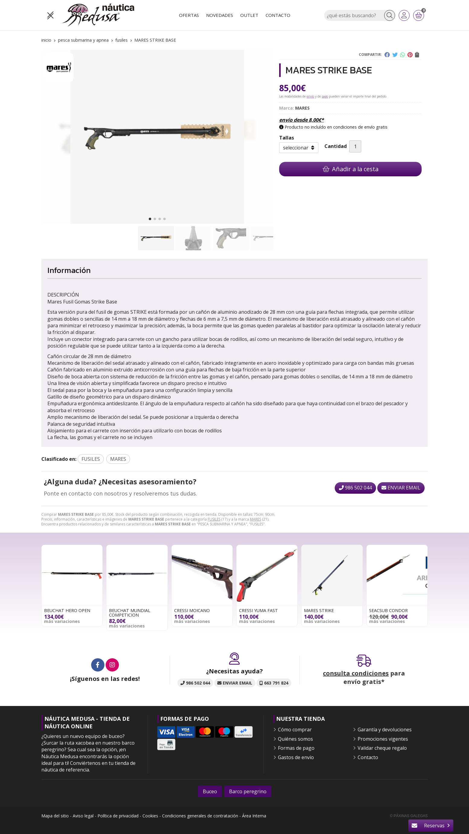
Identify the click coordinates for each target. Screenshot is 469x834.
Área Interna (254, 816)
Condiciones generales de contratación (200, 816)
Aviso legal (83, 816)
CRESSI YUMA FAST (258, 610)
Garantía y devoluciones (385, 729)
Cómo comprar (295, 729)
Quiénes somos (295, 739)
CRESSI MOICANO (192, 610)
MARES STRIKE (319, 610)
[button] (150, 219)
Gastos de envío (296, 757)
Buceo (210, 791)
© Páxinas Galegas (409, 816)
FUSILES (214, 519)
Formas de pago (296, 748)
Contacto (368, 757)
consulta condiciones (356, 673)
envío (310, 96)
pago (325, 96)
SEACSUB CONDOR (388, 610)
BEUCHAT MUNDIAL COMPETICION (129, 612)
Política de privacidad (118, 816)
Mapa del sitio (55, 816)
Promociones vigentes (383, 739)
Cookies (150, 816)
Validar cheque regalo (382, 748)
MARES (255, 519)
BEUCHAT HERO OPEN (67, 610)
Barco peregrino (247, 791)
